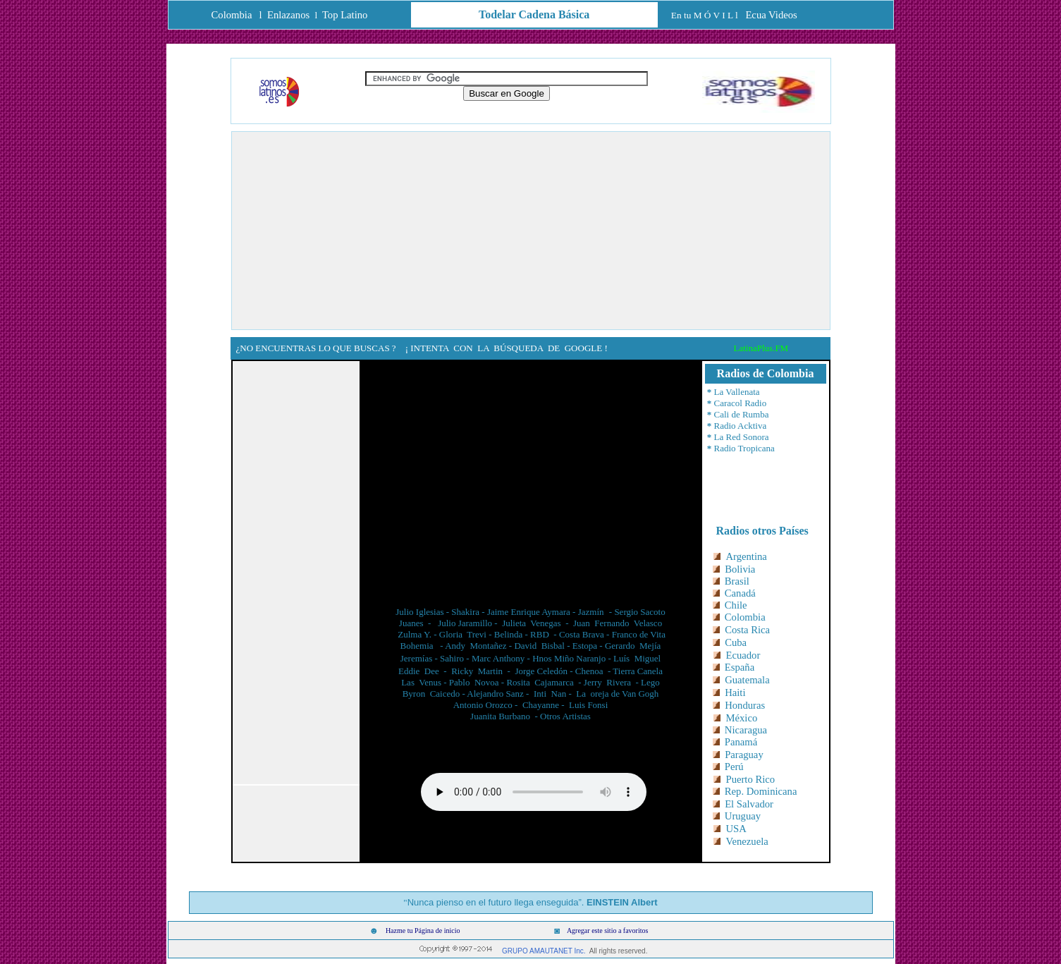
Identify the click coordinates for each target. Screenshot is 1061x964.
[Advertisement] (531, 230)
